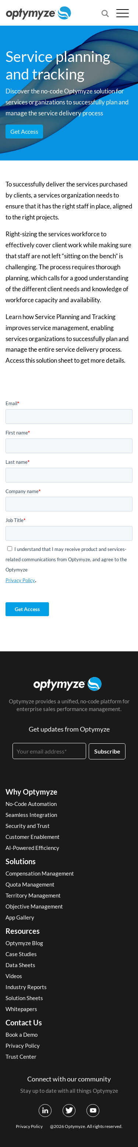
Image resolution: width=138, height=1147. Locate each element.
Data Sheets (20, 965)
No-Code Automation (31, 803)
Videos (14, 976)
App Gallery (20, 917)
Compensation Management (40, 873)
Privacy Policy (20, 580)
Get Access (24, 131)
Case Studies (21, 954)
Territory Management (33, 895)
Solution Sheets (24, 998)
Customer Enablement (33, 836)
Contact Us (24, 1022)
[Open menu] (122, 13)
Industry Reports (26, 987)
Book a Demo (22, 1034)
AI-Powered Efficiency (32, 847)
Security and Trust (28, 825)
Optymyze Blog (24, 943)
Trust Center (21, 1056)
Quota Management (30, 884)
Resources (23, 930)
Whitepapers (21, 1009)
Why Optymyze (31, 791)
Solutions (21, 861)
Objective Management (34, 906)
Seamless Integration (31, 814)
